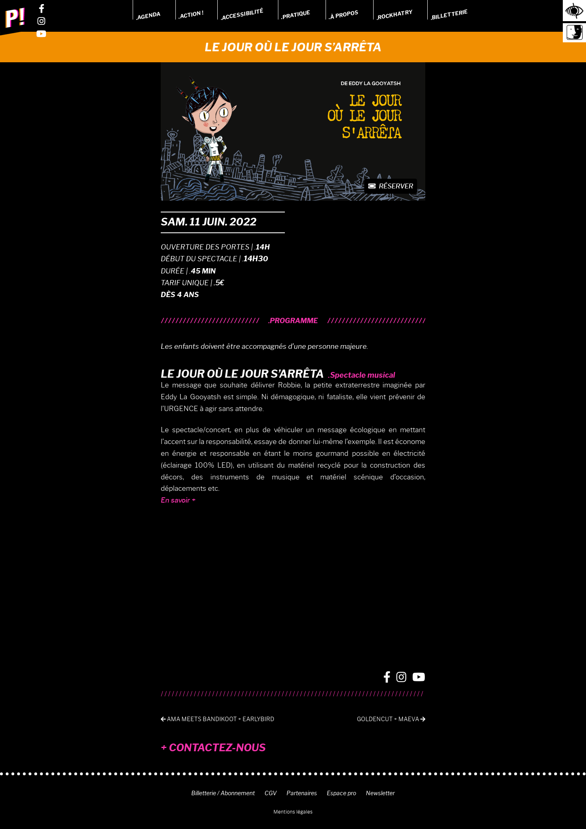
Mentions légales (293, 812)
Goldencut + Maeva (391, 719)
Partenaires (301, 793)
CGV (271, 793)
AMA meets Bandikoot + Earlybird (217, 719)
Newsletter (380, 793)
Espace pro (341, 793)
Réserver (390, 186)
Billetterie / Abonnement (223, 793)
